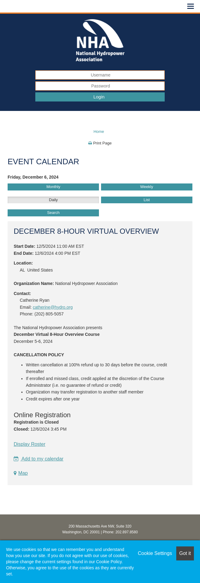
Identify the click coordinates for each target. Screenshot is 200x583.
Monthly (53, 186)
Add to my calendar (38, 458)
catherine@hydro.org (53, 307)
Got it (185, 553)
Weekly (146, 186)
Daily (53, 199)
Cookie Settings (155, 553)
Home (98, 131)
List (147, 199)
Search (53, 212)
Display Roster (29, 444)
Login (99, 96)
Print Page (99, 143)
